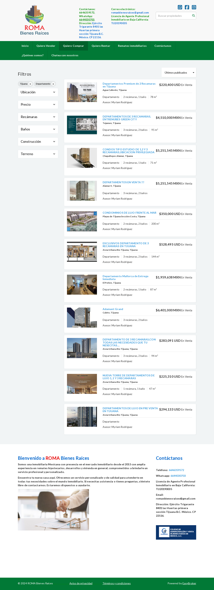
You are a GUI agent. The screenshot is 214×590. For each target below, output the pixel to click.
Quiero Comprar (73, 45)
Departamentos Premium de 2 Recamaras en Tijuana (129, 85)
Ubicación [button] (38, 92)
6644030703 (86, 19)
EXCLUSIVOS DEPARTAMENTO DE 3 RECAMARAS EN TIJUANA (126, 245)
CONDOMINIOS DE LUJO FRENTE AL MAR (129, 212)
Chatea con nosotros (65, 55)
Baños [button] (38, 129)
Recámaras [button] (38, 117)
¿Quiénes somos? (33, 55)
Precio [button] (38, 104)
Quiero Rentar (101, 45)
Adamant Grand (113, 309)
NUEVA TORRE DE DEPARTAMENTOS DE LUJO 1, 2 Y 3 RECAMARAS (129, 377)
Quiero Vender (45, 45)
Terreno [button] (38, 154)
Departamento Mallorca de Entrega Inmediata (125, 277)
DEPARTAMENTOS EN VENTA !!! (123, 182)
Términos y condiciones (116, 583)
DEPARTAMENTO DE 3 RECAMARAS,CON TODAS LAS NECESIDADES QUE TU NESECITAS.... (129, 342)
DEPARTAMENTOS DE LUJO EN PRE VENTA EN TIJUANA (130, 410)
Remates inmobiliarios (132, 45)
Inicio (25, 45)
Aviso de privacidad (80, 583)
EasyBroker (189, 583)
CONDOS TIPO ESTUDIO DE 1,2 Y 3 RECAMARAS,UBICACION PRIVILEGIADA (128, 151)
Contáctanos (162, 45)
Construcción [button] (38, 141)
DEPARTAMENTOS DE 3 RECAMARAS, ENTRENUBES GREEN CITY (127, 118)
